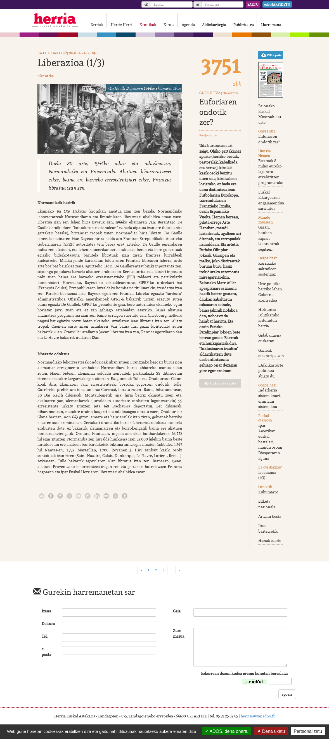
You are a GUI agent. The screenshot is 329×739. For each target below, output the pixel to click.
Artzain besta (269, 516)
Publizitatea (245, 24)
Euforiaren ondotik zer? (218, 112)
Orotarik (265, 487)
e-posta (46, 652)
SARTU (253, 4)
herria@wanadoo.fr (258, 716)
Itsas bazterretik (268, 529)
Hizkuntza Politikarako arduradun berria (269, 318)
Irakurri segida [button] (220, 384)
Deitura (48, 624)
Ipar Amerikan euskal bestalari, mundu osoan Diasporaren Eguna (270, 442)
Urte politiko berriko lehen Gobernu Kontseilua (270, 292)
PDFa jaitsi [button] (272, 55)
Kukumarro (268, 492)
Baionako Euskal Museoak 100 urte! (269, 114)
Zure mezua (178, 634)
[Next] (179, 571)
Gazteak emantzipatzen (271, 353)
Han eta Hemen (264, 153)
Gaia (177, 611)
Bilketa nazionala (266, 504)
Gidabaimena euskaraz (269, 338)
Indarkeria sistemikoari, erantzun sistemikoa (269, 399)
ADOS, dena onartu (226, 731)
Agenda (190, 24)
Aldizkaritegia (216, 24)
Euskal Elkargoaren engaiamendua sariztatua (271, 201)
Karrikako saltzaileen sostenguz (267, 269)
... (171, 570)
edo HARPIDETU (277, 4)
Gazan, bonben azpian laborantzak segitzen (268, 238)
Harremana (273, 24)
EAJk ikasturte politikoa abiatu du (270, 371)
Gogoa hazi (267, 385)
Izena (46, 611)
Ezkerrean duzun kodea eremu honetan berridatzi (244, 674)
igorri (287, 694)
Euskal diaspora (265, 418)
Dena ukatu (271, 731)
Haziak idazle (269, 541)
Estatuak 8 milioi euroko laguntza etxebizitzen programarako (270, 172)
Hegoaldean (268, 258)
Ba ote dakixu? (52, 53)
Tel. (45, 636)
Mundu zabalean (265, 220)
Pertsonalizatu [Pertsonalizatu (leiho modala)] (308, 731)
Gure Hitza (210, 93)
